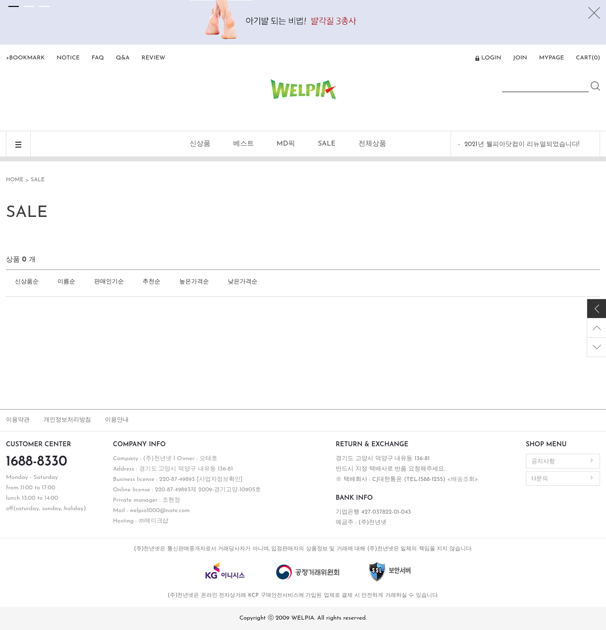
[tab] (13, 6)
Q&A (123, 58)
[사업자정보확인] (220, 479)
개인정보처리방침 (67, 420)
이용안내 (117, 420)
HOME (14, 180)
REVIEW (153, 58)
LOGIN (491, 58)
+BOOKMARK (25, 58)
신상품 (200, 144)
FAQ (98, 58)
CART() (588, 58)
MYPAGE (551, 58)
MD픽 (286, 144)
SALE (327, 144)
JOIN (520, 58)
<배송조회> (462, 479)
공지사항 (543, 462)
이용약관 (18, 420)
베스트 (243, 144)
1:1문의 (539, 479)
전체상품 (372, 144)
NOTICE (68, 58)
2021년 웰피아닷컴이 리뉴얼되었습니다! (521, 144)
